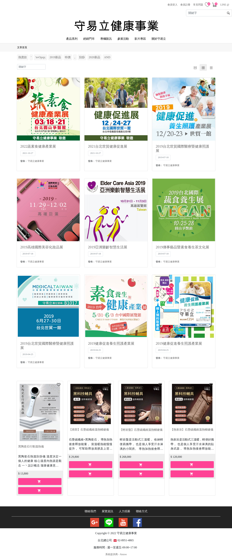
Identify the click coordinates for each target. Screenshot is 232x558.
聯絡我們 (90, 510)
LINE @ (224, 4)
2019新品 (55, 56)
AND (107, 56)
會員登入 (172, 4)
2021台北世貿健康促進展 (107, 145)
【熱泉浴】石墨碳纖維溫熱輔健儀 (192, 428)
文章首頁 (22, 46)
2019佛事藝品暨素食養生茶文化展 (182, 246)
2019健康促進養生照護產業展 (111, 342)
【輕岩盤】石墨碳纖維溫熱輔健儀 (141, 428)
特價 (68, 56)
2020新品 (94, 56)
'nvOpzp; (40, 56)
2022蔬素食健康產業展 (38, 145)
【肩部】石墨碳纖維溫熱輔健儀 (89, 428)
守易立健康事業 (36, 160)
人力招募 (124, 510)
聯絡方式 (141, 510)
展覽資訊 (107, 510)
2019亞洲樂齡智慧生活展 (107, 246)
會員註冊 (185, 4)
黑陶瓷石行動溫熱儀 (31, 445)
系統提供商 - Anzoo (116, 553)
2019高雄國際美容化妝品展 (41, 246)
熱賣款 (22, 56)
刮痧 (82, 56)
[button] (58, 383)
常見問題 (198, 4)
